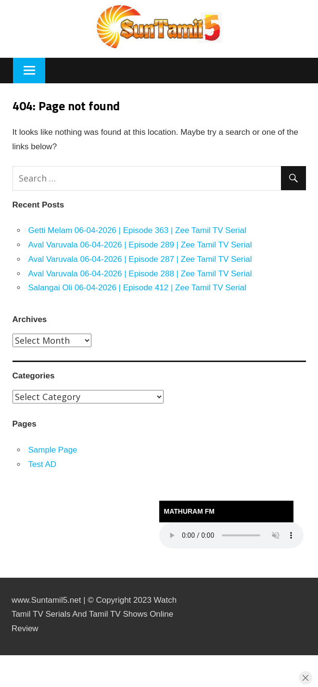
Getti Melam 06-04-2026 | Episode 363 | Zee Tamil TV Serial (137, 230)
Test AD (42, 464)
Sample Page (52, 449)
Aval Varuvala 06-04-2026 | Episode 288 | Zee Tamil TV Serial (140, 273)
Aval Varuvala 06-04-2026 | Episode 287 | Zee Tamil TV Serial (140, 259)
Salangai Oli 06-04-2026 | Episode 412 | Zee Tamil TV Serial (137, 287)
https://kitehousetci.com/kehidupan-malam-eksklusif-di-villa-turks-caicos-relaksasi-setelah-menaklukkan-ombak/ (16, 655)
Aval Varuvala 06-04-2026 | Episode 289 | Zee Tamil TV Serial (140, 244)
